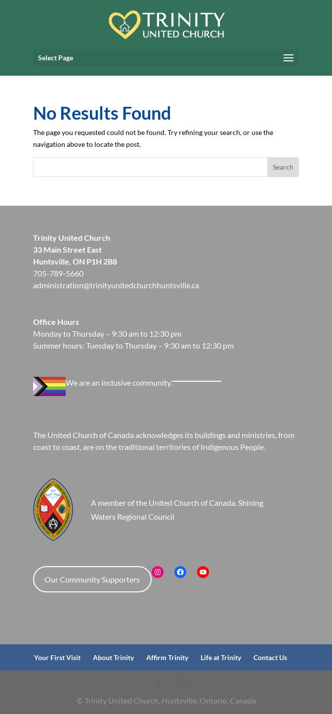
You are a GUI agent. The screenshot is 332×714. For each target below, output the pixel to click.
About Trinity (113, 657)
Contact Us (270, 657)
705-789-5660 (58, 273)
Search (283, 167)
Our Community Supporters (92, 579)
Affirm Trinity (167, 657)
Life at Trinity (221, 657)
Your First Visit (57, 657)
